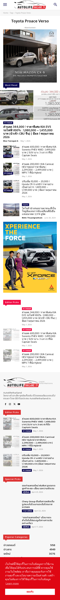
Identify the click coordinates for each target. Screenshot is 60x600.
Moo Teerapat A (10, 141)
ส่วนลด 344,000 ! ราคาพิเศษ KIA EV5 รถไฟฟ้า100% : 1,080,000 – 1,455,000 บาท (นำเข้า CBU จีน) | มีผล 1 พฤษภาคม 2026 (28, 132)
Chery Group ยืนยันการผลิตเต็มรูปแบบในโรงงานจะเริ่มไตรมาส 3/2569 (38, 504)
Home (5, 13)
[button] (30, 257)
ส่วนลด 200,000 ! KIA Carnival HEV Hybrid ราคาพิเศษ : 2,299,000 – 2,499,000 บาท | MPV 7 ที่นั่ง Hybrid (38, 168)
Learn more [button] (12, 583)
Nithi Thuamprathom (32, 218)
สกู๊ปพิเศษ (26, 492)
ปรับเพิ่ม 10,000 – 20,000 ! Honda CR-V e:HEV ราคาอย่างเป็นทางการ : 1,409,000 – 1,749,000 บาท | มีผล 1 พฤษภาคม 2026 (39, 187)
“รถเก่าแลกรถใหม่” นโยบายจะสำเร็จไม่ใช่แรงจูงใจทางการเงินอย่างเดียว (37, 520)
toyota (25, 204)
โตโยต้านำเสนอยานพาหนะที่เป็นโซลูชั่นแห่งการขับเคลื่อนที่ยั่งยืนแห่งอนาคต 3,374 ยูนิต (39, 211)
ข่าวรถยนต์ (8, 123)
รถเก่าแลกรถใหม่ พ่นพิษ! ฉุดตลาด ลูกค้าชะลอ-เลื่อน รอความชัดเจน (38, 487)
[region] (30, 257)
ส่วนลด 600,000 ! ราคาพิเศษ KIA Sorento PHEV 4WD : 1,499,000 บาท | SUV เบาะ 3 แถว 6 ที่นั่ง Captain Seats (39, 151)
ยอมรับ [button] (30, 591)
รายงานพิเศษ (27, 511)
